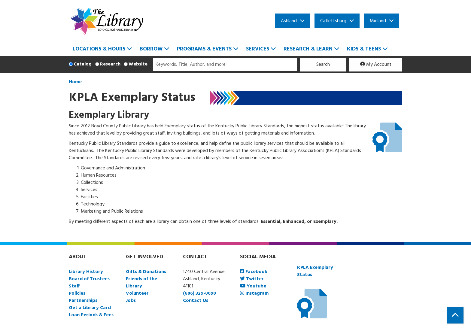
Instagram (254, 293)
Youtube (253, 286)
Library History (86, 272)
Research (110, 64)
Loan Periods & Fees (91, 315)
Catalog (83, 64)
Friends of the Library (141, 282)
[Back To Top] (455, 315)
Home (75, 82)
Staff (74, 286)
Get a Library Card (90, 308)
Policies (77, 293)
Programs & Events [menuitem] (204, 49)
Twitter (252, 279)
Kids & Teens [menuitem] (364, 49)
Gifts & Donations (146, 272)
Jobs (131, 301)
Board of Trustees (89, 279)
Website (138, 64)
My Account (375, 64)
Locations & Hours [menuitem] (99, 49)
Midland (378, 21)
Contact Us (195, 301)
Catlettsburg (333, 21)
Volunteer (137, 293)
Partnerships (83, 301)
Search (323, 64)
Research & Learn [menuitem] (308, 49)
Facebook (253, 272)
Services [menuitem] (257, 49)
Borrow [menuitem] (151, 49)
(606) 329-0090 (199, 293)
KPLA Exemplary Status (315, 271)
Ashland (289, 21)
